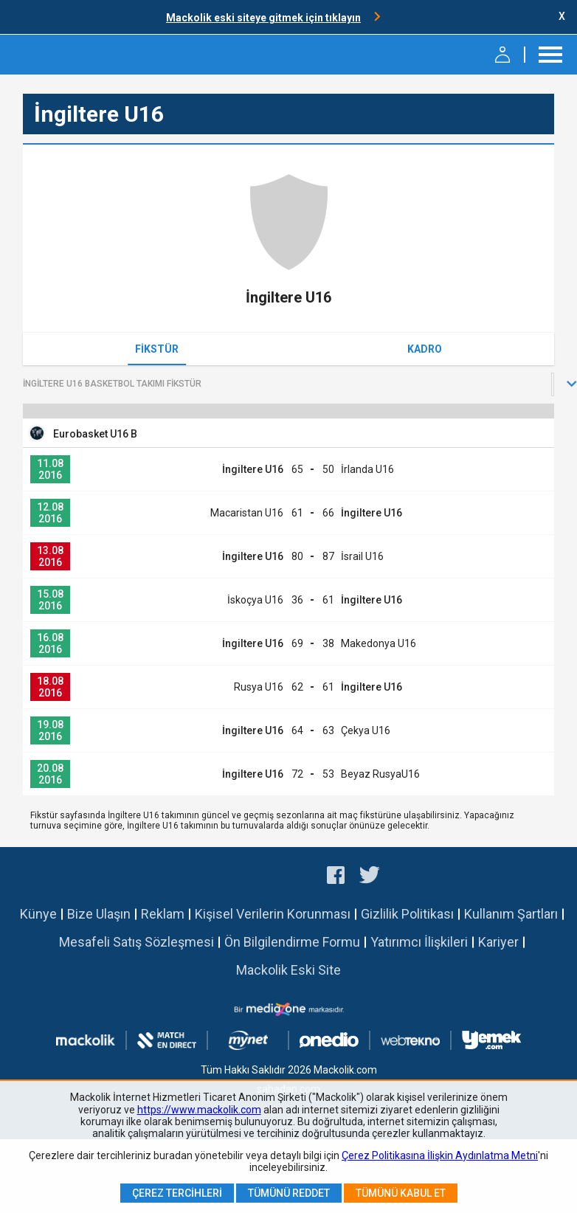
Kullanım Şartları (511, 914)
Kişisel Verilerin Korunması (272, 914)
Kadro (424, 349)
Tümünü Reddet (289, 1193)
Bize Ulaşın (99, 914)
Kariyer (498, 942)
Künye (38, 914)
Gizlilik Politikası (407, 914)
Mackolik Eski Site (288, 970)
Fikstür (157, 349)
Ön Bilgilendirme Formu (292, 942)
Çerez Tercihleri (177, 1193)
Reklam (162, 914)
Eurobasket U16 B (95, 434)
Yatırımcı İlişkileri (419, 942)
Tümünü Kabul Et (401, 1193)
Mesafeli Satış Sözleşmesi (136, 942)
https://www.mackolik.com (199, 1110)
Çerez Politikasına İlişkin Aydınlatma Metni (440, 1155)
